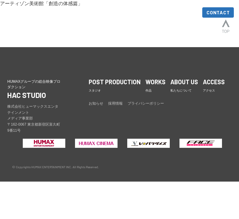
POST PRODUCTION (88, 18)
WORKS (125, 12)
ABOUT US (154, 18)
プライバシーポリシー (146, 103)
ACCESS (185, 12)
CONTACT (218, 12)
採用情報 (115, 103)
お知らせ (96, 103)
